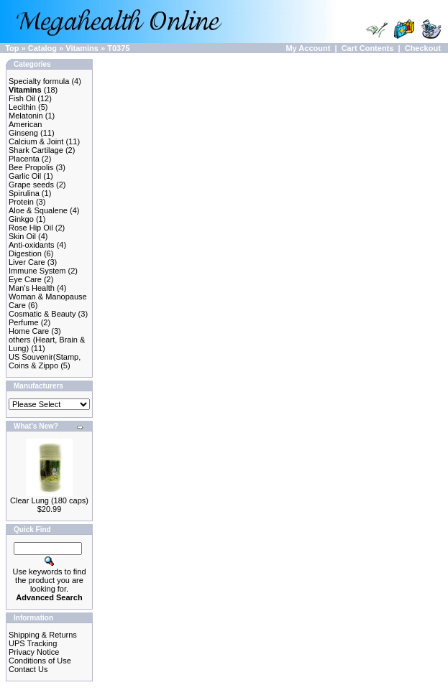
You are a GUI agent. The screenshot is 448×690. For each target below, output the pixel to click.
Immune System (37, 270)
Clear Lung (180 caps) (49, 500)
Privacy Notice (34, 652)
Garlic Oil (25, 176)
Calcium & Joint (36, 141)
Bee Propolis (31, 167)
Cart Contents (368, 48)
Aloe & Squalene (38, 210)
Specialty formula (39, 81)
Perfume (24, 322)
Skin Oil (22, 236)
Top (12, 48)
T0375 (118, 48)
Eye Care (25, 279)
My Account (307, 48)
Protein (21, 201)
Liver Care (27, 262)
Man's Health (32, 288)
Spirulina (24, 193)
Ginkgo (21, 219)
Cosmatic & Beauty (42, 313)
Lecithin (22, 107)
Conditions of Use (40, 660)
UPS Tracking (33, 643)
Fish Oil (22, 98)
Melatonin (26, 115)
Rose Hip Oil (31, 227)
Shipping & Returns (43, 634)
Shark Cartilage (36, 150)
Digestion (25, 253)
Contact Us (28, 669)
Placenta (24, 158)
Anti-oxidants (32, 245)
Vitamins (82, 48)
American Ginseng (25, 128)
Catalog (42, 48)
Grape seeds (31, 184)
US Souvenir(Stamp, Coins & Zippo (45, 361)
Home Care (29, 331)
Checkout (423, 48)
